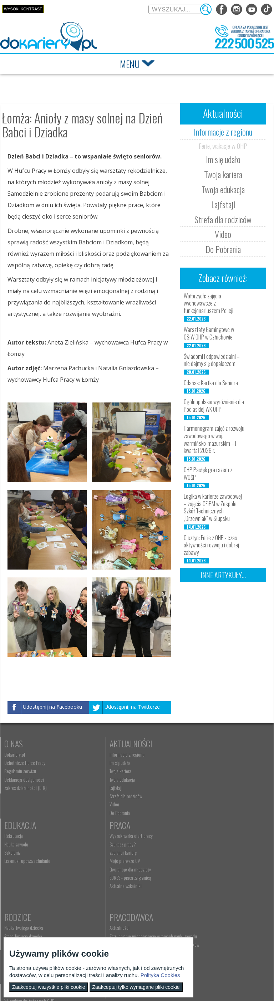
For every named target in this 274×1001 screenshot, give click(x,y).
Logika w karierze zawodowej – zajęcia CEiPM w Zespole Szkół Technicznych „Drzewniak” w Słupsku (213, 507)
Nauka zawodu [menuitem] (192, 762)
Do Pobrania (223, 249)
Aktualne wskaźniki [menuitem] (20, 896)
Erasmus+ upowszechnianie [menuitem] (203, 779)
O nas (13, 743)
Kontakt (106, 918)
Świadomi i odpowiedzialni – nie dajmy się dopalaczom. (212, 360)
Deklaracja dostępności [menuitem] (24, 779)
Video (223, 234)
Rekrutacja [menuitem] (189, 754)
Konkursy (197, 918)
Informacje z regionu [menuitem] (109, 754)
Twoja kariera (223, 174)
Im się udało (223, 159)
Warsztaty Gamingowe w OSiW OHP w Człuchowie (209, 333)
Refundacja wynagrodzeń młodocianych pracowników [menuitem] (213, 871)
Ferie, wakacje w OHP (223, 146)
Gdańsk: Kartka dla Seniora (211, 383)
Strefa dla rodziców (223, 219)
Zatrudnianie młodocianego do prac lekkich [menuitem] (217, 881)
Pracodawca (201, 835)
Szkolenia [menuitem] (188, 771)
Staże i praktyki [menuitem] (193, 898)
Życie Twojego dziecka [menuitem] (111, 862)
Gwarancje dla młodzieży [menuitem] (25, 879)
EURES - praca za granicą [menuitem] (25, 888)
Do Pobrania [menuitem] (102, 812)
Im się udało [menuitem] (102, 762)
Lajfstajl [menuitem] (98, 787)
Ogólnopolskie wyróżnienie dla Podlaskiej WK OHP (214, 405)
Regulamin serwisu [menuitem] (20, 771)
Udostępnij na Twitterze (132, 707)
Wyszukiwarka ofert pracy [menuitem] (25, 846)
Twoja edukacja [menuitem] (104, 779)
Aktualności (113, 743)
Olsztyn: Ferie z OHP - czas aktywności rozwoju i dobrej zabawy (211, 545)
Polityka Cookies (160, 975)
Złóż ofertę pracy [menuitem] (194, 889)
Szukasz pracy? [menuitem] (17, 854)
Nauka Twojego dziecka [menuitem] (111, 846)
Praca (14, 835)
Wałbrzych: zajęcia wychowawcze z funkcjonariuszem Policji (208, 303)
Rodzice (105, 835)
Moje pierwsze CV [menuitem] (19, 871)
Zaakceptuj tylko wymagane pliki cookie (136, 987)
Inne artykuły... (223, 575)
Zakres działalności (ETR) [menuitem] (25, 787)
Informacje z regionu (223, 131)
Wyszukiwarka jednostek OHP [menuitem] (117, 929)
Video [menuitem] (97, 804)
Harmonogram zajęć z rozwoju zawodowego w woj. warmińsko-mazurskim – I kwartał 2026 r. (214, 439)
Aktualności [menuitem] (190, 846)
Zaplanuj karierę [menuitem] (17, 862)
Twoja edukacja (223, 189)
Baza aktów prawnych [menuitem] (198, 906)
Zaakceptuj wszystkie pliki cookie (48, 987)
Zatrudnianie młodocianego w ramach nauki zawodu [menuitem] (217, 857)
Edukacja (196, 743)
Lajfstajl (223, 204)
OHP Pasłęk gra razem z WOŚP (208, 473)
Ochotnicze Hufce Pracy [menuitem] (24, 762)
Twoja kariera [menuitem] (103, 771)
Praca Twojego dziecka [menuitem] (111, 854)
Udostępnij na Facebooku (52, 707)
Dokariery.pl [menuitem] (14, 754)
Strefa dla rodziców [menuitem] (108, 796)
